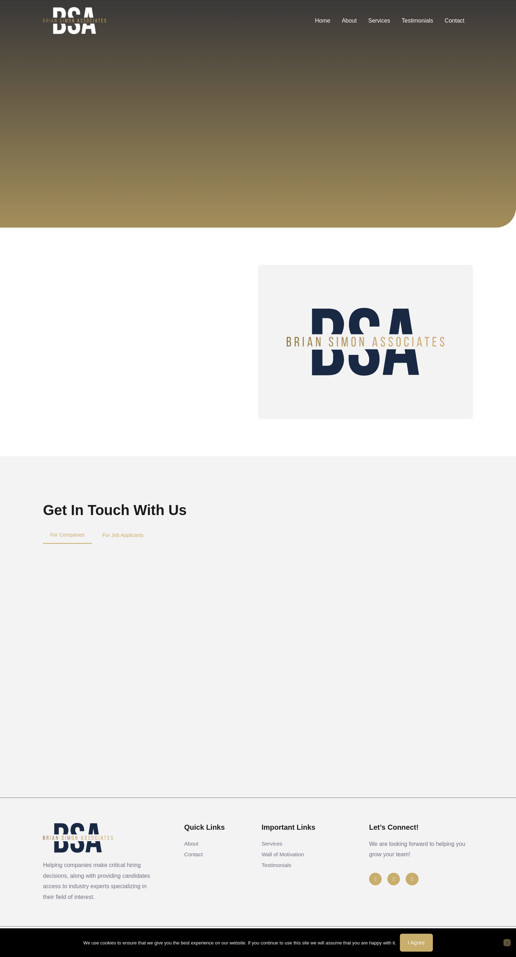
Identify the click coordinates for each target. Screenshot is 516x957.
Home (322, 21)
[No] (507, 942)
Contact (454, 21)
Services (379, 21)
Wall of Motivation (284, 860)
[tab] (67, 535)
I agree (416, 943)
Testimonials (417, 21)
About (349, 21)
